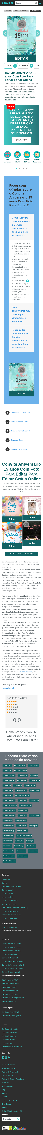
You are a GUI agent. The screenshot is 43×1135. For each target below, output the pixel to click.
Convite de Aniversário (10, 911)
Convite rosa (7, 785)
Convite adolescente (9, 861)
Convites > (7, 11)
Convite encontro (8, 836)
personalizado (29, 97)
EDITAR (21, 58)
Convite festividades (20, 770)
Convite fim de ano (20, 765)
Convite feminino (23, 856)
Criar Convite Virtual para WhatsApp (15, 908)
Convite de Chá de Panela (11, 947)
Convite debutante (20, 821)
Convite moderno (8, 826)
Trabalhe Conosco (9, 924)
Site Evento (23, 65)
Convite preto (33, 826)
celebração (9, 97)
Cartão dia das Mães (9, 1033)
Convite (8, 65)
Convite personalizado (10, 805)
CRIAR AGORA (21, 140)
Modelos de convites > (21, 11)
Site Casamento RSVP (10, 984)
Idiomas (5, 1115)
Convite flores (22, 815)
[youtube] (9, 1057)
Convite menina (35, 780)
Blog (3, 1090)
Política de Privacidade (10, 1072)
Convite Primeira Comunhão (12, 968)
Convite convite (23, 810)
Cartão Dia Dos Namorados (12, 1047)
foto (14, 100)
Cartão (4, 1025)
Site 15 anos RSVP (9, 987)
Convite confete (34, 790)
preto (17, 94)
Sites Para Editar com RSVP (13, 976)
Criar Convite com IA (9, 1100)
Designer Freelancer (16, 928)
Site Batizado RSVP (9, 1001)
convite (10, 601)
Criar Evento (6, 1104)
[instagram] (6, 1057)
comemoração (25, 94)
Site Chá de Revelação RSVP (13, 998)
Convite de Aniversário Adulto (12, 961)
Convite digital (34, 800)
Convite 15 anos (22, 831)
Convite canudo (8, 790)
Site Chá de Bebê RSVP (11, 994)
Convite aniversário (9, 815)
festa (19, 92)
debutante (13, 92)
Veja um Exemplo (8, 688)
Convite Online (7, 893)
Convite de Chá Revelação (11, 951)
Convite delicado (35, 815)
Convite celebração (9, 800)
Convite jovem (21, 851)
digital (21, 97)
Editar (12, 519)
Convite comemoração (22, 795)
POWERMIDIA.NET (9, 1068)
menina (25, 92)
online (16, 97)
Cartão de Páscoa (8, 1040)
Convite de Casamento (10, 958)
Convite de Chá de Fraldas (11, 944)
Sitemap (5, 1107)
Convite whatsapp (8, 831)
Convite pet (29, 841)
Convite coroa (31, 846)
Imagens (5, 1093)
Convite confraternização (24, 836)
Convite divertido (8, 851)
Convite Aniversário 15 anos (12, 915)
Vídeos (4, 1097)
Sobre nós (6, 1053)
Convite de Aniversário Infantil (13, 965)
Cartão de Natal (7, 1043)
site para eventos (25, 672)
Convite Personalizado (10, 901)
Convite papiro (7, 821)
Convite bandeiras (25, 805)
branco (7, 94)
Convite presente (21, 790)
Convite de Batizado (9, 954)
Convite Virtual (7, 890)
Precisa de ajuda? (8, 1065)
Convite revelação (8, 780)
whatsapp (8, 100)
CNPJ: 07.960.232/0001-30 (12, 1111)
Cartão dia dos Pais (9, 1036)
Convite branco (21, 826)
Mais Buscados (7, 1086)
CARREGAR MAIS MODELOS (21, 554)
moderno (31, 92)
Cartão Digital (7, 1008)
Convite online (22, 800)
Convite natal (7, 765)
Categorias (6, 879)
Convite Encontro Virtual (11, 972)
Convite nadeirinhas (9, 810)
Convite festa (7, 770)
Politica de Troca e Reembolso (13, 1079)
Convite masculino (8, 856)
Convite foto (34, 775)
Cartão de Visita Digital (10, 1012)
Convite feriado (33, 765)
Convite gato (19, 841)
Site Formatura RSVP (10, 991)
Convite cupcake (30, 785)
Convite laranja (19, 846)
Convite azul (18, 785)
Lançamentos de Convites (11, 886)
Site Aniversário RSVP (10, 980)
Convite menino (22, 780)
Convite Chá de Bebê (10, 918)
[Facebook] (3, 1057)
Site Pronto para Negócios (11, 1016)
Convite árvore (22, 775)
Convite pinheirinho (9, 775)
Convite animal (7, 841)
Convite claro (7, 846)
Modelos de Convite (9, 904)
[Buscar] (36, 3)
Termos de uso (7, 1075)
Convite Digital (7, 897)
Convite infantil (7, 795)
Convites (5, 875)
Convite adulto (32, 851)
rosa (12, 94)
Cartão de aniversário (10, 1029)
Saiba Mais (12, 507)
